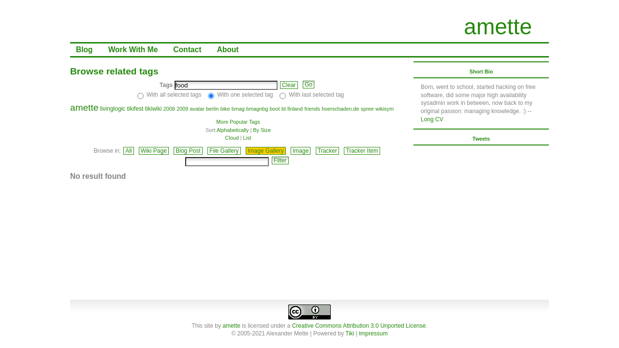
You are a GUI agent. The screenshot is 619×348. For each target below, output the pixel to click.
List (247, 138)
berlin (212, 109)
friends (312, 109)
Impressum (373, 333)
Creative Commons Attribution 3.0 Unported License (359, 325)
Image (301, 150)
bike (225, 109)
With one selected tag (245, 94)
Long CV (432, 119)
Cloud (232, 138)
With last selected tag (316, 94)
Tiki (349, 333)
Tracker (327, 150)
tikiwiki (153, 108)
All (128, 150)
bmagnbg (257, 109)
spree (367, 109)
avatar (197, 109)
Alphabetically (233, 130)
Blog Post (188, 150)
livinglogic (112, 108)
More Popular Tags (238, 122)
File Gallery (224, 150)
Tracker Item (362, 150)
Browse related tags (114, 71)
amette (498, 26)
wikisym (384, 109)
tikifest (135, 108)
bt (283, 109)
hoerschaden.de (340, 109)
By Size (262, 130)
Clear (289, 85)
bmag (238, 109)
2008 (169, 109)
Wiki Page (154, 150)
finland (295, 109)
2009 (182, 109)
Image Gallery (266, 150)
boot (275, 109)
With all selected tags (174, 94)
